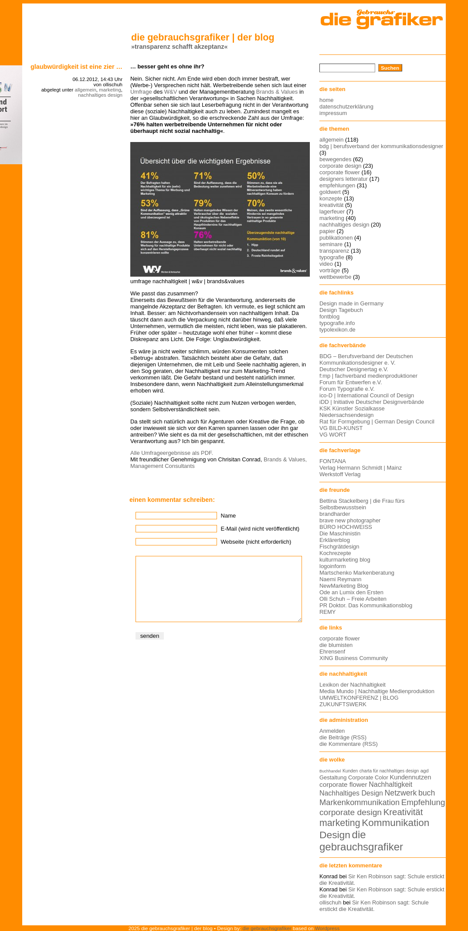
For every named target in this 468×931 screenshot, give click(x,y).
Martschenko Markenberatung (356, 572)
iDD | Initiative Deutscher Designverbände (371, 402)
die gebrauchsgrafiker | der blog (203, 37)
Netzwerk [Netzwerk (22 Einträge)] (401, 793)
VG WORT (332, 434)
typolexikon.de (337, 329)
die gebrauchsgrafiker (267, 928)
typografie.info (337, 323)
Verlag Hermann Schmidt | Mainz (360, 467)
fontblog (329, 316)
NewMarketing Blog (343, 585)
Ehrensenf (332, 651)
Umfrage (141, 91)
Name (228, 515)
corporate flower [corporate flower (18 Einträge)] (343, 784)
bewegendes (335, 159)
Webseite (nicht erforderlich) (256, 541)
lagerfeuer (332, 211)
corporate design (340, 166)
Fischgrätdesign (339, 546)
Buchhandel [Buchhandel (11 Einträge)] (330, 771)
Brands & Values (277, 91)
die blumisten (336, 645)
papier (327, 231)
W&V (170, 91)
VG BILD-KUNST (341, 428)
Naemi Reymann (340, 579)
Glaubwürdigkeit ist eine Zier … (76, 66)
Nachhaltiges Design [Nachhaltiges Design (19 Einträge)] (351, 793)
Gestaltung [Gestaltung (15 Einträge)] (332, 777)
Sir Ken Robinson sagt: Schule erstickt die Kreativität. (374, 905)
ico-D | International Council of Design (366, 395)
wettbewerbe (335, 277)
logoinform (332, 566)
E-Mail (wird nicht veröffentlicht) (260, 528)
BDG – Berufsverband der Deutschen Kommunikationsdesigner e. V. (366, 359)
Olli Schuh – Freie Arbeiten (353, 599)
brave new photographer (349, 520)
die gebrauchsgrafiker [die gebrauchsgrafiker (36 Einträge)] (361, 841)
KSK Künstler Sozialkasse (352, 408)
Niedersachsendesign (346, 415)
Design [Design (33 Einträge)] (334, 834)
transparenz (334, 250)
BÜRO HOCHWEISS (345, 527)
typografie (331, 257)
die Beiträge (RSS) (342, 737)
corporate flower (339, 172)
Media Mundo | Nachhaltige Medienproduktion (376, 691)
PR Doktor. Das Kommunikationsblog (365, 605)
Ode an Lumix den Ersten (351, 592)
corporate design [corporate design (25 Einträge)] (350, 812)
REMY (327, 612)
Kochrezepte (335, 553)
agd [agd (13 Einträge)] (425, 770)
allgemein (85, 89)
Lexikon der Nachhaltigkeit (352, 684)
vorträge (329, 270)
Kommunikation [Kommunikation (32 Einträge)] (395, 822)
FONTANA (332, 461)
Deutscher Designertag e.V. (353, 369)
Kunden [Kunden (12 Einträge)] (350, 770)
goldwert (330, 192)
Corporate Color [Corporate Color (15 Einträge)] (368, 777)
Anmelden (332, 731)
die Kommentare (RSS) (348, 744)
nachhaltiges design (100, 95)
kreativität (331, 205)
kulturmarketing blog (344, 559)
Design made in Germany (351, 303)
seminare (331, 244)
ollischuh (330, 902)
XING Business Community (353, 658)
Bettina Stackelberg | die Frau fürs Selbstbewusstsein (362, 504)
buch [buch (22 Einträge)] (426, 793)
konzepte (331, 198)
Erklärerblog (334, 540)
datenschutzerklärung (346, 106)
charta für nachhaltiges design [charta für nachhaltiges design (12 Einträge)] (389, 770)
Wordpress (327, 928)
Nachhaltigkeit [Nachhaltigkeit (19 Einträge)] (390, 784)
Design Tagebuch (341, 310)
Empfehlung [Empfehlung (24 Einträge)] (423, 802)
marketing (110, 89)
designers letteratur (343, 179)
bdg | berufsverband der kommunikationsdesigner (381, 146)
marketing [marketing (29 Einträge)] (339, 823)
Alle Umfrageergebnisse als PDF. (171, 453)
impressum (333, 113)
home (326, 100)
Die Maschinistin (339, 533)
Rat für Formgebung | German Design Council (376, 421)
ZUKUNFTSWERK (342, 704)
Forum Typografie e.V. (347, 389)
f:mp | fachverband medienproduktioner (368, 375)
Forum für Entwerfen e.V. (350, 382)
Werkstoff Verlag (340, 474)
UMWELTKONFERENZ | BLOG (359, 697)
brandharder (334, 514)
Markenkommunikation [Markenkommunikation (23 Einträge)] (359, 802)
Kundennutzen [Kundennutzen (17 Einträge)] (410, 777)
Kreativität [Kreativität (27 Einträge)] (403, 812)
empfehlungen (337, 185)
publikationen (336, 237)
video (326, 264)
